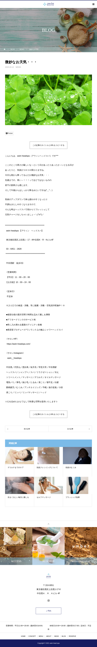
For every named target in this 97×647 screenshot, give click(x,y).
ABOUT (48, 636)
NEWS (18, 67)
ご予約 (48, 611)
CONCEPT (32, 636)
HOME (23, 636)
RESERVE (72, 636)
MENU (41, 636)
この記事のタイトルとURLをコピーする (48, 145)
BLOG (64, 636)
